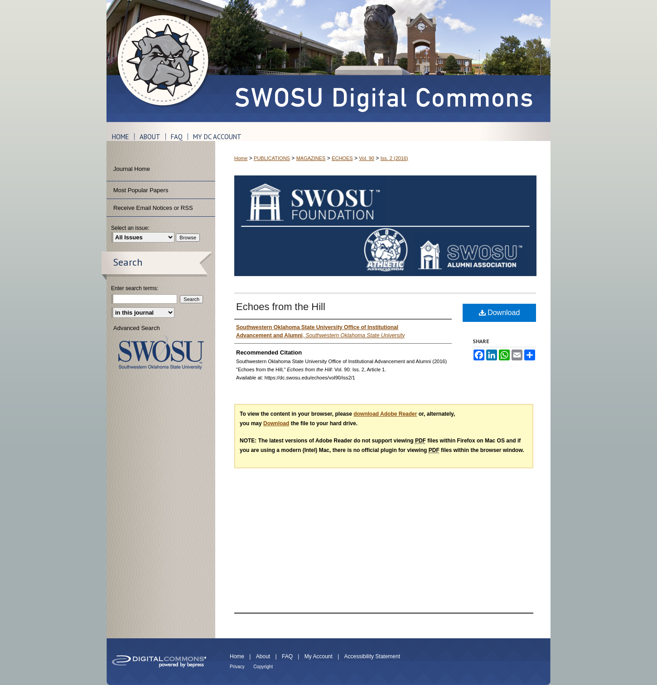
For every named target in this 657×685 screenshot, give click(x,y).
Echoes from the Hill (280, 306)
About (263, 656)
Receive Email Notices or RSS (153, 207)
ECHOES (342, 158)
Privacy (237, 666)
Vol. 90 (366, 158)
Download (499, 312)
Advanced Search (136, 328)
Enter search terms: (135, 288)
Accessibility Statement (372, 656)
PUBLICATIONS (272, 158)
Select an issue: (130, 228)
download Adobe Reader (385, 414)
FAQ (287, 656)
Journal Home (131, 168)
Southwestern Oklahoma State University (161, 352)
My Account (318, 656)
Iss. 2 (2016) (394, 158)
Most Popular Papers (140, 190)
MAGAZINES (311, 158)
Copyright (263, 666)
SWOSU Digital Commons (383, 61)
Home (240, 158)
